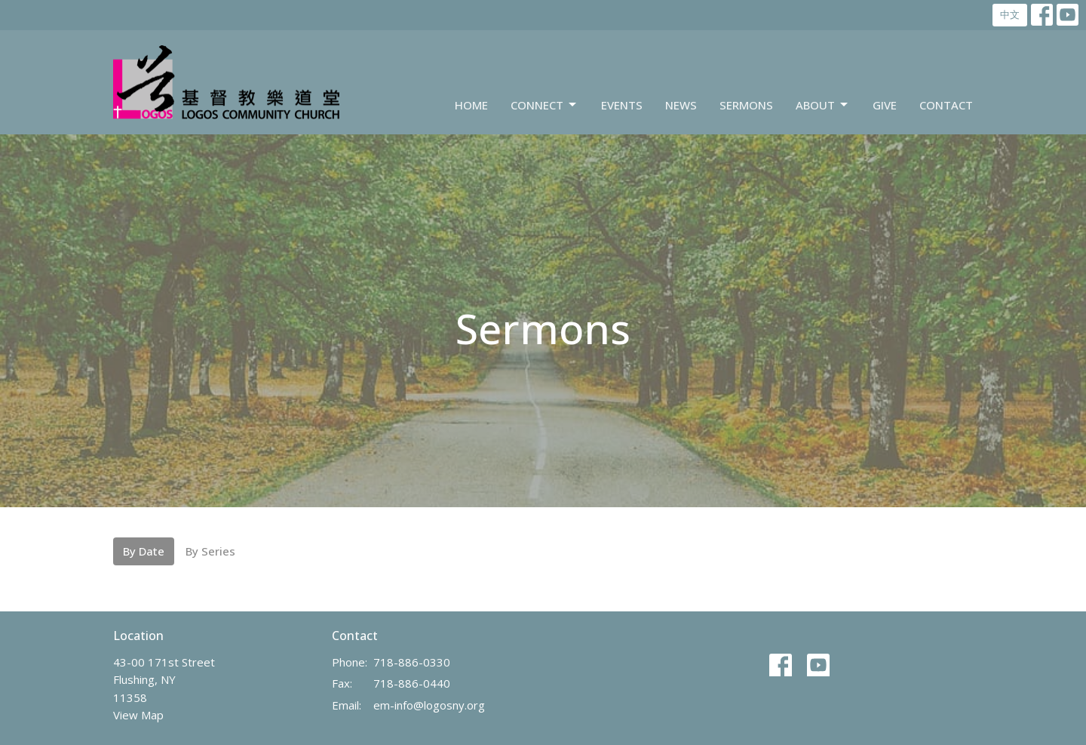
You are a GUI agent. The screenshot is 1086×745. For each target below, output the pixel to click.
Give (885, 104)
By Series (210, 551)
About (823, 105)
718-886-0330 (411, 662)
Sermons (746, 104)
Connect (544, 105)
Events (622, 104)
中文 (1010, 14)
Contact (946, 104)
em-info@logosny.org (429, 705)
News (681, 104)
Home (471, 104)
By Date (143, 551)
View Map (138, 714)
